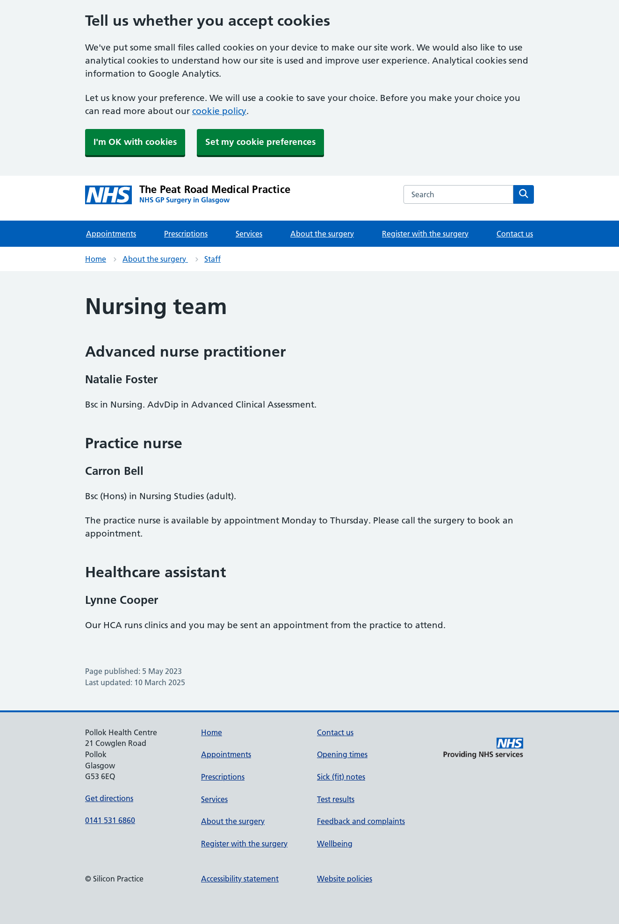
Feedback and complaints (361, 821)
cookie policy (219, 111)
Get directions (109, 798)
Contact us (515, 233)
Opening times (342, 754)
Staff (212, 259)
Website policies (344, 878)
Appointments (111, 233)
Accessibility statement (240, 878)
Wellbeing (335, 843)
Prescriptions (186, 233)
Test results (335, 799)
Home (95, 259)
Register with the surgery (425, 233)
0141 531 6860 (110, 820)
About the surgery (322, 233)
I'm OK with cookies (135, 141)
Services (249, 233)
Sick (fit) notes (341, 776)
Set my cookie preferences (260, 141)
